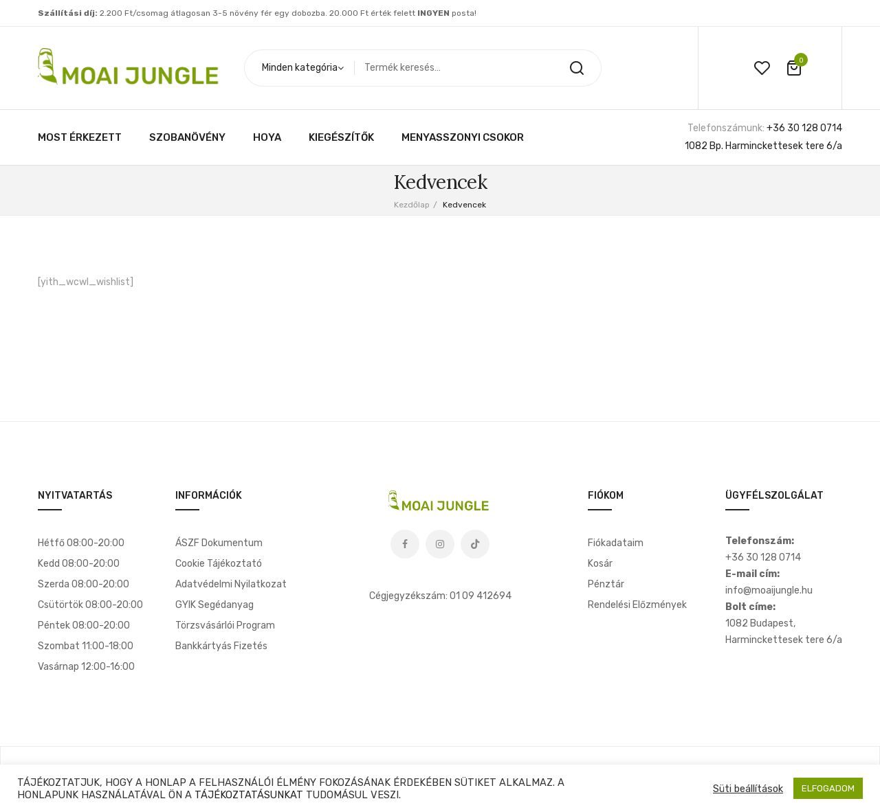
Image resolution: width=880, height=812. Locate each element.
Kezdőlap (412, 205)
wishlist (762, 68)
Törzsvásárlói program (225, 625)
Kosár (600, 563)
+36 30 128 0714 (804, 128)
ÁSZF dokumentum (219, 543)
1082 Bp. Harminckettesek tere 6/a (763, 146)
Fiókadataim (616, 543)
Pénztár (606, 584)
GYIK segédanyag (214, 605)
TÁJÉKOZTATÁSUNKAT (249, 795)
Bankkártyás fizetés (221, 646)
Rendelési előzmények (637, 605)
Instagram (440, 544)
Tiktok (475, 544)
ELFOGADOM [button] (828, 788)
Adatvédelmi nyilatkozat (231, 584)
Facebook (404, 544)
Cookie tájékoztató (218, 563)
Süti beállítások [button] (748, 788)
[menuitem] (80, 137)
